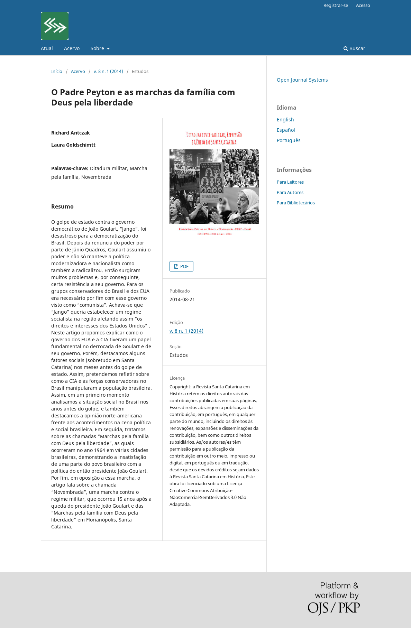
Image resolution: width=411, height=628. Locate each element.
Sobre (98, 48)
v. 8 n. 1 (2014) (108, 71)
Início (56, 71)
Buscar (354, 48)
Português (289, 140)
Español (286, 130)
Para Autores (290, 192)
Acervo (72, 48)
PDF (184, 266)
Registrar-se (335, 5)
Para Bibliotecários (296, 203)
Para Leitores (290, 182)
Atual (47, 48)
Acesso (363, 5)
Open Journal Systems (302, 79)
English (285, 119)
